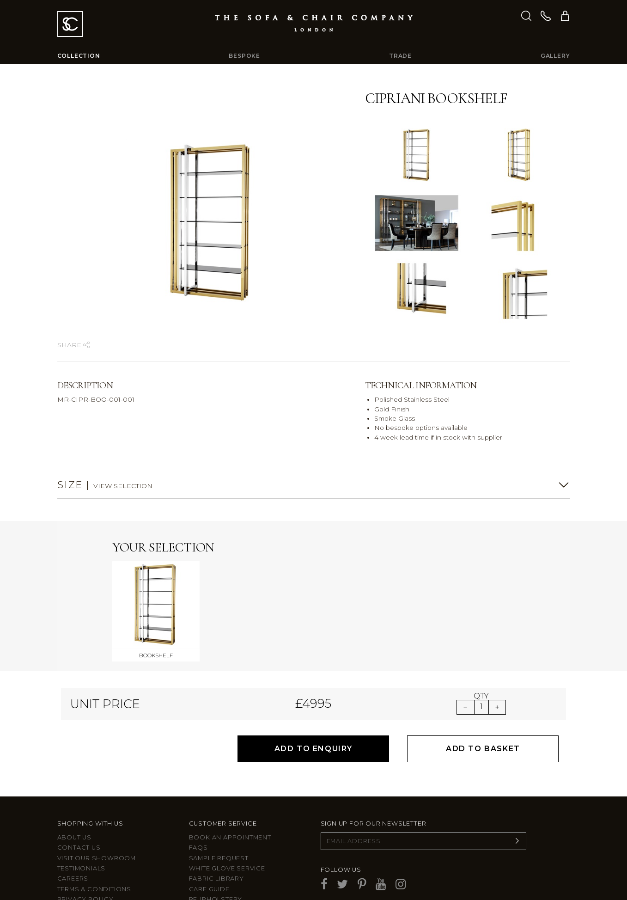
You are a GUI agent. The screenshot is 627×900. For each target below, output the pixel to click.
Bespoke (244, 55)
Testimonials (81, 809)
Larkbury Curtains (92, 871)
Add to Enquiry (313, 690)
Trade (400, 55)
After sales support (228, 850)
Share (73, 345)
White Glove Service (227, 809)
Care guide (209, 830)
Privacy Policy (85, 840)
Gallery (555, 55)
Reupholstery (216, 840)
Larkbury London (91, 861)
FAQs (198, 788)
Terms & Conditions (94, 830)
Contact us (79, 788)
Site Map (72, 850)
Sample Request (219, 799)
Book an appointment (230, 778)
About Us (74, 778)
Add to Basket (483, 690)
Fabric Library (216, 819)
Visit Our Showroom (96, 799)
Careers (73, 819)
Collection (78, 55)
